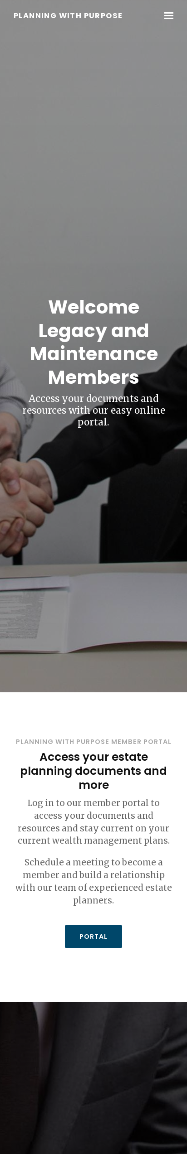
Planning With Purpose (68, 16)
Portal (93, 936)
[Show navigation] (166, 16)
